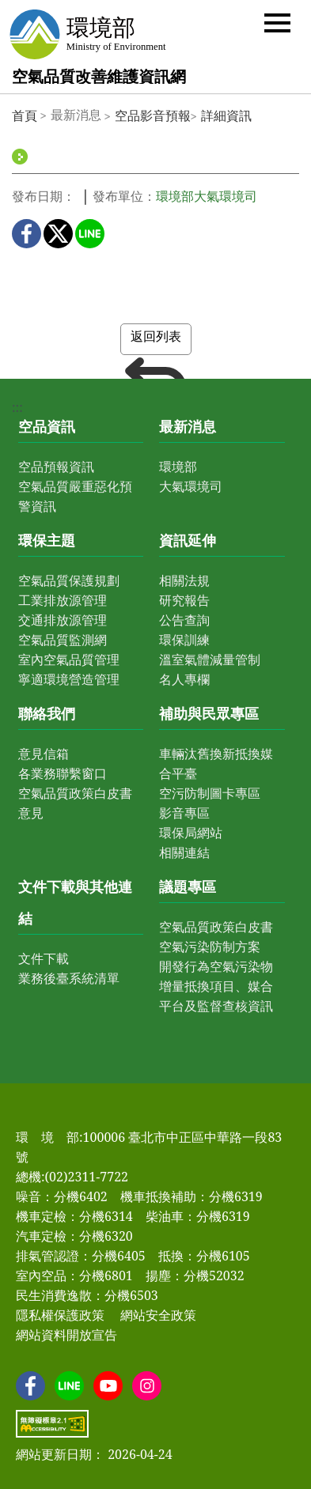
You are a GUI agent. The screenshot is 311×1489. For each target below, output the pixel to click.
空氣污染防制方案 (209, 946)
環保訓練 (184, 639)
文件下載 (43, 958)
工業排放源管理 (62, 600)
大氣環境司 (190, 486)
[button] (277, 22)
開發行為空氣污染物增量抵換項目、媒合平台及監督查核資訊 (216, 986)
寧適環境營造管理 (68, 679)
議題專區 (187, 886)
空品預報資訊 (56, 466)
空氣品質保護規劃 (68, 580)
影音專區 (184, 813)
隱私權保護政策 (60, 1315)
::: (17, 407)
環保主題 (46, 540)
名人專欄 (184, 679)
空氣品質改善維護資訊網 (99, 76)
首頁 (24, 115)
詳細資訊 (226, 115)
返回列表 (156, 341)
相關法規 (184, 580)
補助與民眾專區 (209, 713)
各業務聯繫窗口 (62, 773)
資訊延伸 (187, 540)
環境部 (178, 466)
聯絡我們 (46, 713)
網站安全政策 (158, 1315)
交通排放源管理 (62, 620)
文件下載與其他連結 (75, 902)
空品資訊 (46, 426)
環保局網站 (190, 832)
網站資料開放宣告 (66, 1335)
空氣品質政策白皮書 (216, 926)
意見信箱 (43, 753)
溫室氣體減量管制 (209, 659)
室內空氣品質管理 (68, 659)
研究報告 (184, 600)
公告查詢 (184, 620)
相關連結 (184, 852)
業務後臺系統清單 (68, 978)
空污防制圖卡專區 (209, 793)
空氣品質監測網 (62, 639)
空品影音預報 (153, 115)
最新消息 (187, 426)
